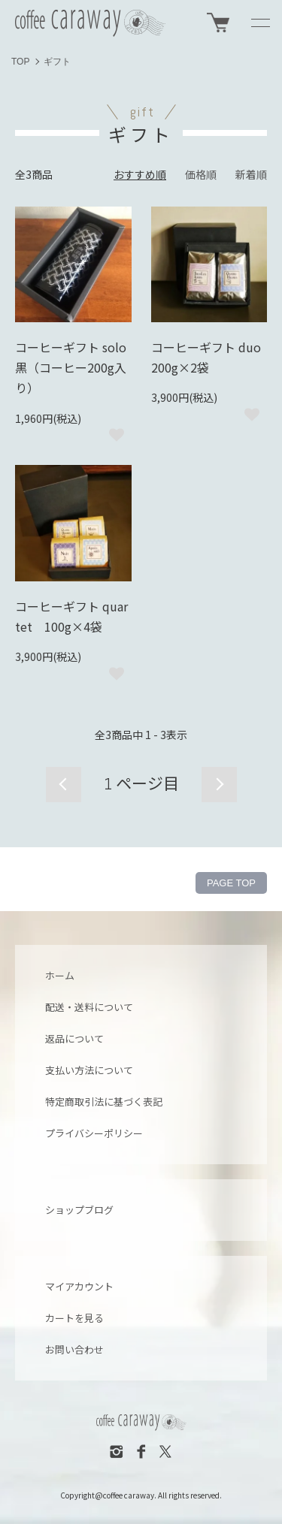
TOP (20, 61)
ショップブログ (79, 1210)
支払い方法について (89, 1070)
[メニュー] (259, 22)
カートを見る (74, 1318)
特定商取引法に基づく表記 (103, 1101)
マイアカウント (79, 1286)
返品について (74, 1038)
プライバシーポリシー (94, 1133)
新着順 (251, 174)
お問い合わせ (74, 1349)
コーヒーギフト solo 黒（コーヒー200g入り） (70, 367)
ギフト (57, 61)
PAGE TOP (231, 883)
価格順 (201, 174)
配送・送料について (89, 1007)
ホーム (59, 975)
